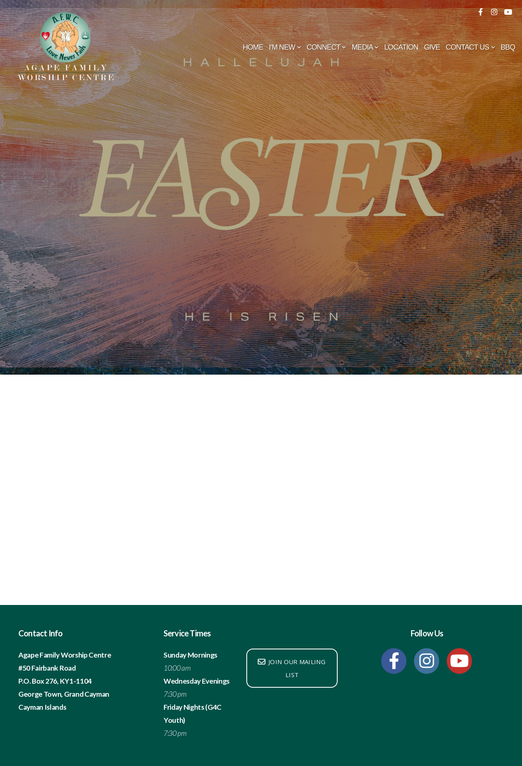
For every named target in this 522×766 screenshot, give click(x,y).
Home (253, 47)
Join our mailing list (291, 668)
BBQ (508, 47)
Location (401, 47)
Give (432, 47)
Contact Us (470, 47)
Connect (326, 47)
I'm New (285, 47)
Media (365, 47)
